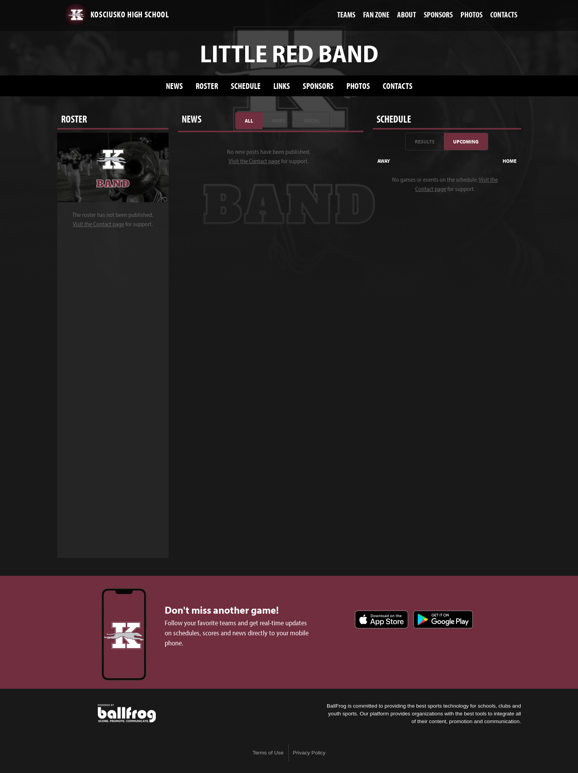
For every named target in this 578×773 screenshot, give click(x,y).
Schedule (246, 85)
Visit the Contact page (98, 224)
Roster (207, 85)
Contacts (398, 85)
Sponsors (318, 85)
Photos (358, 85)
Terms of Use (267, 753)
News (174, 85)
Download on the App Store (381, 619)
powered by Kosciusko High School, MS (127, 713)
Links (281, 85)
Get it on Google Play (443, 619)
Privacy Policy (309, 753)
